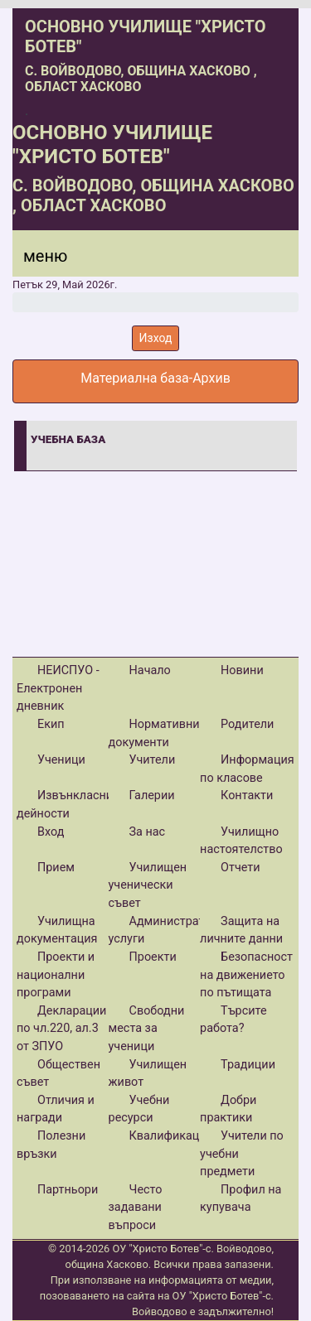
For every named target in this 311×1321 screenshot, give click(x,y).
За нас (147, 832)
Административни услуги (170, 930)
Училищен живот (148, 1074)
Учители (152, 760)
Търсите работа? (233, 1020)
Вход (50, 832)
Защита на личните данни (241, 930)
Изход (156, 338)
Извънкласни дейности (65, 804)
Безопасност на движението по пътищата (246, 975)
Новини (242, 670)
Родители (247, 724)
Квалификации (171, 1136)
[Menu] (35, 260)
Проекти (153, 957)
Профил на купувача (240, 1199)
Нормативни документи (154, 733)
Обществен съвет (58, 1074)
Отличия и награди (56, 1109)
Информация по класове (247, 769)
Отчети (240, 868)
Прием (56, 868)
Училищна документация (57, 930)
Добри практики (228, 1109)
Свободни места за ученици (147, 1028)
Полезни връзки (51, 1145)
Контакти (247, 795)
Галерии (152, 795)
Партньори (67, 1190)
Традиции (248, 1065)
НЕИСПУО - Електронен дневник (58, 688)
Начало (150, 670)
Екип (51, 724)
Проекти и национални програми (56, 975)
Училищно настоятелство (241, 841)
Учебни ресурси (139, 1109)
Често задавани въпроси (136, 1207)
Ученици (61, 760)
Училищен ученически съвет (148, 885)
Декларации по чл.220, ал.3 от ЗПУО (61, 1028)
